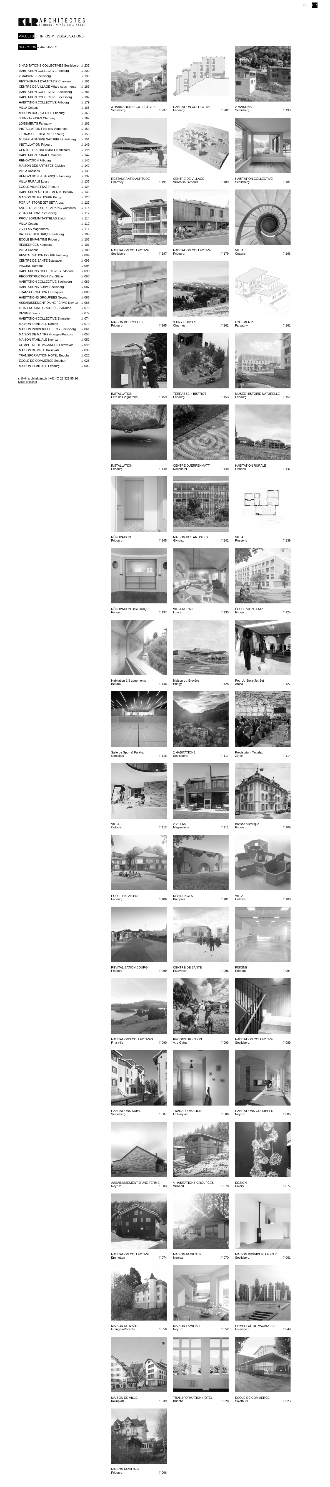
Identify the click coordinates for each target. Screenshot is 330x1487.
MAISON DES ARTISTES (54, 165)
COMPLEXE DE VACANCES (54, 345)
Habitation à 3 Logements (54, 192)
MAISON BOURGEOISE (54, 113)
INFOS (45, 36)
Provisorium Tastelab (54, 218)
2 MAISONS (54, 76)
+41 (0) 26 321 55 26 (63, 378)
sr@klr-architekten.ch (32, 378)
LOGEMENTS (54, 123)
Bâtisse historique (54, 234)
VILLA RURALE (54, 181)
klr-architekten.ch (51, 22)
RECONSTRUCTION (54, 276)
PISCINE (54, 265)
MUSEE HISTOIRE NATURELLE (54, 139)
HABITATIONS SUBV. (54, 287)
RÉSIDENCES (54, 244)
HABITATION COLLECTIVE (54, 70)
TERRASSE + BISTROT (54, 134)
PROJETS (26, 36)
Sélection (27, 47)
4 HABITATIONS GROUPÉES (54, 308)
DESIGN (54, 313)
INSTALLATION (54, 128)
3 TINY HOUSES (54, 118)
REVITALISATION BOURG (54, 255)
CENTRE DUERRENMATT (54, 149)
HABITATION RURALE (54, 155)
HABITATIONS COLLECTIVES (54, 271)
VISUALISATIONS (70, 36)
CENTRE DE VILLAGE (54, 86)
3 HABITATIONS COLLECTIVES (54, 65)
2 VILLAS (54, 229)
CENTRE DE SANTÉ (54, 260)
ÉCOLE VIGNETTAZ (54, 186)
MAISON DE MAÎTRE (54, 334)
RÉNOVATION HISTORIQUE (54, 176)
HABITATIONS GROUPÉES (54, 297)
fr (314, 5)
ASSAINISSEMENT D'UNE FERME (54, 302)
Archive (47, 47)
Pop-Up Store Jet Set (54, 202)
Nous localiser (27, 381)
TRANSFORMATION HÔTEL (54, 355)
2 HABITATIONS (54, 213)
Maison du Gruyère (54, 197)
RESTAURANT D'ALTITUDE (54, 81)
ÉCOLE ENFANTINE (54, 239)
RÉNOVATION (54, 160)
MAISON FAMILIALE (54, 323)
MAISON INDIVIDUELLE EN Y (54, 329)
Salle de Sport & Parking (54, 207)
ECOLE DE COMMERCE (54, 360)
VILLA (54, 107)
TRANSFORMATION (54, 292)
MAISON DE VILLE (54, 350)
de (305, 5)
